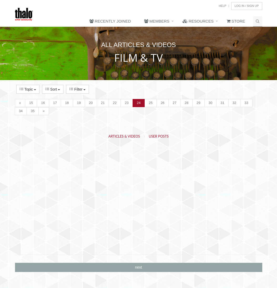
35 (32, 111)
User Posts (159, 136)
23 (126, 103)
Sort (53, 89)
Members (156, 21)
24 (138, 103)
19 (79, 103)
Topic (28, 89)
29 (198, 103)
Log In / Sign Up (247, 5)
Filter (77, 89)
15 (31, 103)
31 (222, 103)
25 (150, 103)
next (138, 267)
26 (162, 103)
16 (43, 103)
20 (91, 103)
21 (103, 103)
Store (236, 21)
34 (21, 111)
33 (246, 103)
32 (234, 103)
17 (55, 103)
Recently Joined (110, 21)
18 (67, 103)
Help (222, 5)
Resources (198, 21)
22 (115, 103)
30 (210, 103)
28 (186, 103)
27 (174, 103)
